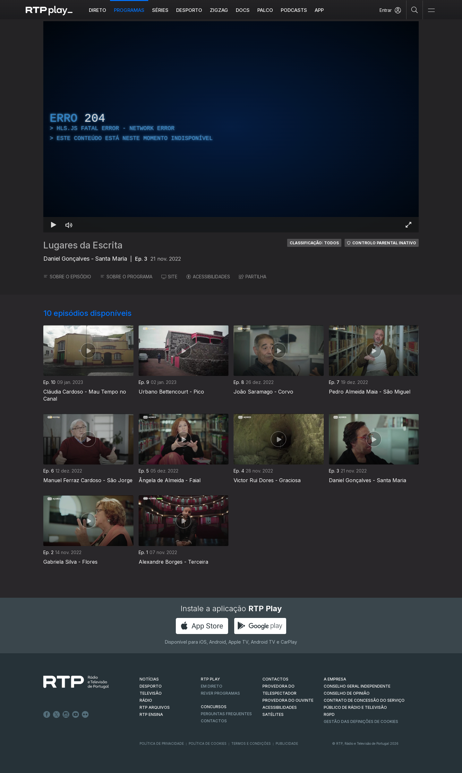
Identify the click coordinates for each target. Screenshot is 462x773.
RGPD (329, 714)
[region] (231, 126)
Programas (129, 10)
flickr (85, 714)
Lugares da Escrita (83, 245)
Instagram (66, 714)
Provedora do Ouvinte (287, 700)
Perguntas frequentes (226, 713)
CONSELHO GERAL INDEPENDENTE (357, 686)
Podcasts (294, 10)
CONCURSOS (214, 706)
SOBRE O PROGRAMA (126, 276)
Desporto (189, 10)
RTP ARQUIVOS (155, 707)
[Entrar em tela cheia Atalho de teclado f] (408, 224)
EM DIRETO (211, 686)
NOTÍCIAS (149, 679)
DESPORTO (151, 686)
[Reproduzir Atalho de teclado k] (53, 224)
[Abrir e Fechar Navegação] (431, 10)
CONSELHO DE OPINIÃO (347, 693)
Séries (160, 10)
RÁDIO (146, 700)
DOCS (243, 10)
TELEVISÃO (151, 693)
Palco (265, 10)
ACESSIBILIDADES (208, 276)
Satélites (273, 714)
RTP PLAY (210, 679)
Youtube (75, 714)
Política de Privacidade (162, 743)
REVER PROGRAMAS (220, 693)
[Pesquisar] (414, 9)
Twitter (56, 714)
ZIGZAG (219, 10)
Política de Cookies (208, 743)
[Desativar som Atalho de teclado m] (69, 224)
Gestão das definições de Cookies (361, 721)
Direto (97, 10)
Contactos (214, 720)
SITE (169, 276)
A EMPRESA (335, 679)
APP (319, 10)
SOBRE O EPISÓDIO (67, 276)
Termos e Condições (251, 743)
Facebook (46, 714)
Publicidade (287, 743)
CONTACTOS (275, 679)
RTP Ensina (151, 714)
